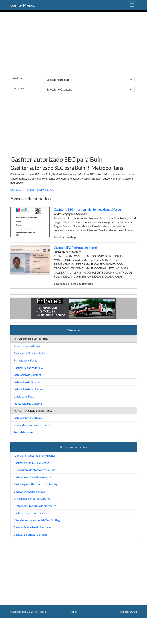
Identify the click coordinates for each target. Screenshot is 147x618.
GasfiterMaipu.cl (23, 5)
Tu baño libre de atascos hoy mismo (34, 469)
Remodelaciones (23, 432)
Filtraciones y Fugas (25, 360)
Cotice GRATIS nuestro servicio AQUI (32, 189)
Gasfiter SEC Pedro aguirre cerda (76, 248)
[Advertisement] (73, 41)
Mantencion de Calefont (27, 403)
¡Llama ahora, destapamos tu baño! (34, 455)
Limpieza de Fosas (24, 396)
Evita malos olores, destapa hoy (32, 498)
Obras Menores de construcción (32, 425)
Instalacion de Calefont (27, 374)
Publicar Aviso (128, 611)
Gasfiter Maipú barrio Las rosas (32, 527)
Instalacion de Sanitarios (28, 389)
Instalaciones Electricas (27, 418)
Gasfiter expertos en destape (30, 513)
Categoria (19, 88)
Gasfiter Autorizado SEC (28, 367)
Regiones (18, 78)
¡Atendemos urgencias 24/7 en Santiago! (37, 520)
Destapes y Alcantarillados (29, 353)
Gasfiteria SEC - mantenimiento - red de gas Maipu (87, 209)
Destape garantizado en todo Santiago (36, 484)
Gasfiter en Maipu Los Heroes (31, 462)
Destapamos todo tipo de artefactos (34, 505)
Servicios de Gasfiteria (27, 346)
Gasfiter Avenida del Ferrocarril (32, 477)
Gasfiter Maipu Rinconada (29, 491)
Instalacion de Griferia (26, 382)
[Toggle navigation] (132, 5)
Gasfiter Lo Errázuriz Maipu (30, 534)
